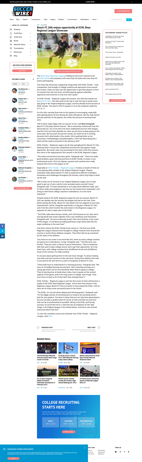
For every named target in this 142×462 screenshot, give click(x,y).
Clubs (45, 19)
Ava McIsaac (22, 177)
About (94, 19)
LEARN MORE (90, 2)
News (12, 19)
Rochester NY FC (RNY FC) (25, 181)
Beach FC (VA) (45, 101)
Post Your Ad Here (117, 100)
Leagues (52, 19)
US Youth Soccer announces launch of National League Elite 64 (89, 381)
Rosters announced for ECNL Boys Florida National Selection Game (90, 358)
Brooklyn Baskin (23, 137)
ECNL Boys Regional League (52, 76)
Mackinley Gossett (24, 147)
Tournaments (35, 19)
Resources (16, 52)
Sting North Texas (23, 140)
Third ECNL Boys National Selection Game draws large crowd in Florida (47, 358)
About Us (89, 450)
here (50, 316)
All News (15, 29)
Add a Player (68, 431)
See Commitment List (23, 188)
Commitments (72, 19)
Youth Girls (16, 37)
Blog (17, 19)
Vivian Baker (22, 157)
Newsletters (101, 454)
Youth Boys (16, 33)
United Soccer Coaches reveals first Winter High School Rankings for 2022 (67, 381)
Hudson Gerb (22, 99)
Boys (38, 387)
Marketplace (85, 19)
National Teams (17, 44)
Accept (13, 458)
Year (23, 84)
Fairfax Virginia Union (24, 131)
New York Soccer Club (24, 171)
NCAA (14, 41)
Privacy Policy (101, 450)
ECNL (38, 25)
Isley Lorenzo (22, 108)
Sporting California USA (25, 111)
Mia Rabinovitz (23, 89)
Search (129, 19)
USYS (81, 387)
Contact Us (90, 452)
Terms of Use (90, 454)
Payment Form (101, 452)
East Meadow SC (23, 121)
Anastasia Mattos (23, 128)
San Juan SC (21, 92)
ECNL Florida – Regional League (61, 168)
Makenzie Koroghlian (25, 168)
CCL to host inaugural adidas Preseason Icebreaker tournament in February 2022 (46, 382)
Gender (15, 84)
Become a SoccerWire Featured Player (68, 71)
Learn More (22, 70)
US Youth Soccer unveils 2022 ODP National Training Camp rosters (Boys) (68, 358)
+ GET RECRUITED (123, 11)
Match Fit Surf (22, 102)
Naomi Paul (22, 118)
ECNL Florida (44, 78)
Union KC (20, 150)
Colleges (61, 19)
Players (25, 19)
